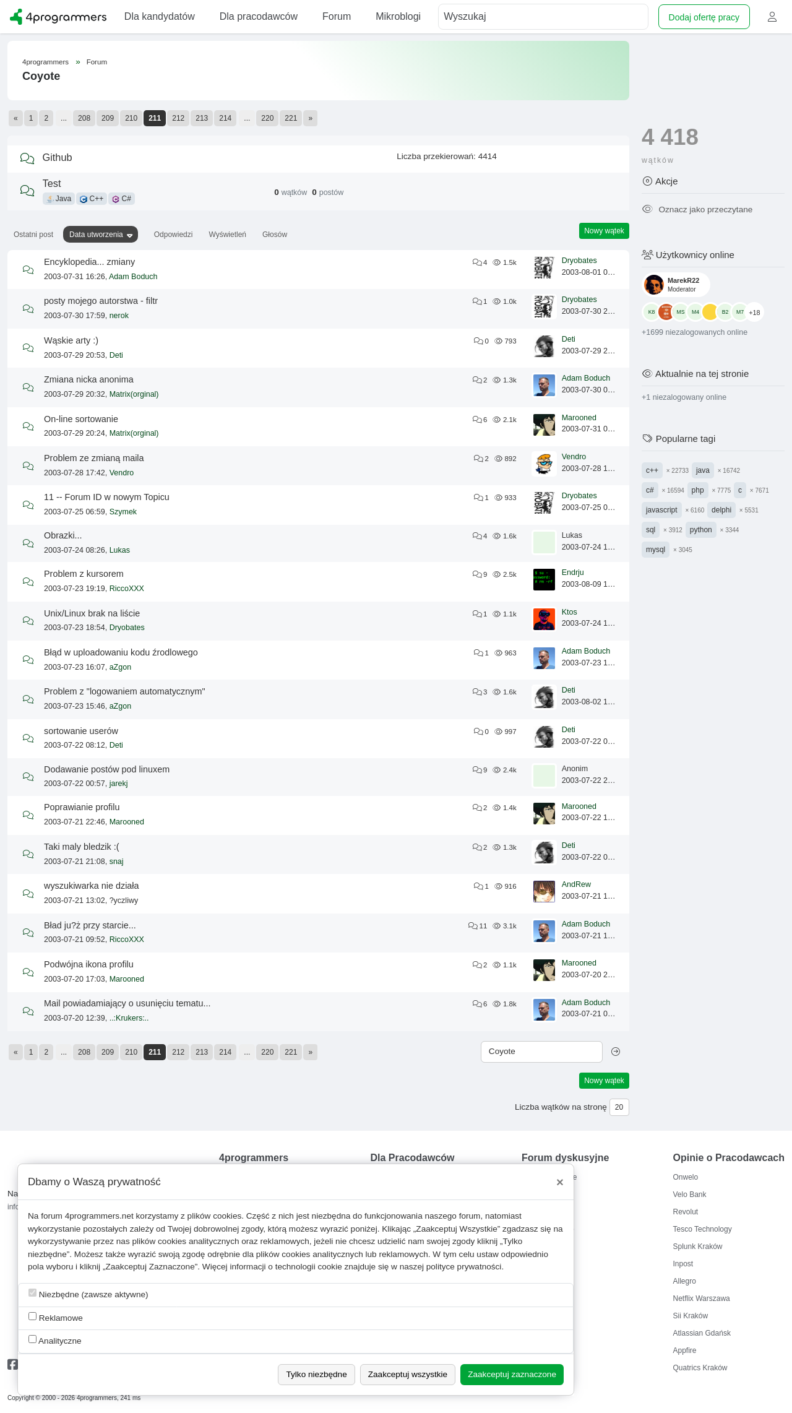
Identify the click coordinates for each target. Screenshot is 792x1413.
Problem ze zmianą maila (94, 458)
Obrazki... (63, 535)
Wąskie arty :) (71, 340)
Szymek (123, 512)
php (698, 490)
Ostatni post (33, 234)
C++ (91, 198)
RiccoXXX (127, 588)
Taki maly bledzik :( (81, 847)
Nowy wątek (604, 231)
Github (57, 157)
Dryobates (579, 260)
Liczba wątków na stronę (561, 1107)
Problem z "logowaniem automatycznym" (124, 691)
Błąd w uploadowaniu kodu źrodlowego (121, 652)
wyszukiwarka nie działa (91, 886)
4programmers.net (99, 1216)
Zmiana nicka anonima (89, 379)
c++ (652, 470)
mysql (655, 549)
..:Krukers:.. (129, 1018)
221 (291, 118)
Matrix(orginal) (134, 394)
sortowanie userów (81, 731)
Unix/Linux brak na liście (92, 613)
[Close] (560, 1182)
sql (650, 529)
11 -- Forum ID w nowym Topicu (107, 497)
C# (121, 198)
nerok (119, 315)
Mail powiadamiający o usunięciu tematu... (127, 1003)
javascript (662, 510)
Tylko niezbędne (316, 1374)
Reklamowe (55, 1317)
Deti (116, 355)
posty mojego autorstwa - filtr (101, 301)
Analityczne (55, 1340)
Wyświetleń (227, 234)
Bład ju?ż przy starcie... (90, 925)
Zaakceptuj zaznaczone (512, 1374)
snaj (117, 861)
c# (650, 490)
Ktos (569, 612)
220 (267, 118)
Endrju (573, 572)
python (701, 529)
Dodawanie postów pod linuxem (107, 769)
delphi (721, 510)
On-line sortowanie (81, 419)
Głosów (274, 234)
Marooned (579, 417)
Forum (97, 62)
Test (52, 183)
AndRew (576, 884)
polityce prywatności (464, 1266)
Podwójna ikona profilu (89, 964)
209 (107, 118)
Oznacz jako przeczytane (697, 209)
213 (202, 118)
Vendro (122, 473)
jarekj (119, 783)
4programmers (45, 62)
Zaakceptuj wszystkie (407, 1374)
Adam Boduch (133, 276)
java (703, 470)
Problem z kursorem (84, 574)
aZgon (120, 667)
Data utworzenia (96, 234)
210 (131, 118)
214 (225, 118)
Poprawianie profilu (81, 807)
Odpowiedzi (173, 234)
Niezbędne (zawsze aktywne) (88, 1294)
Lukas (120, 550)
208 (84, 118)
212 (178, 118)
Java (59, 198)
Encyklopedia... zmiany (89, 262)
